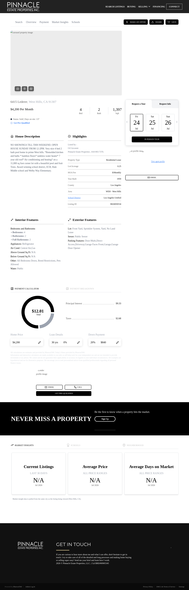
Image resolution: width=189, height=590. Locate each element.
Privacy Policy (148, 587)
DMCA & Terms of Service (165, 587)
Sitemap (181, 587)
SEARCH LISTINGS (115, 7)
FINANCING (159, 7)
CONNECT (174, 7)
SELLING (144, 7)
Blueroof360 (17, 587)
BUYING (131, 7)
